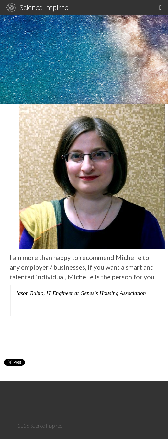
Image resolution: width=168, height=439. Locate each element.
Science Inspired (44, 7)
